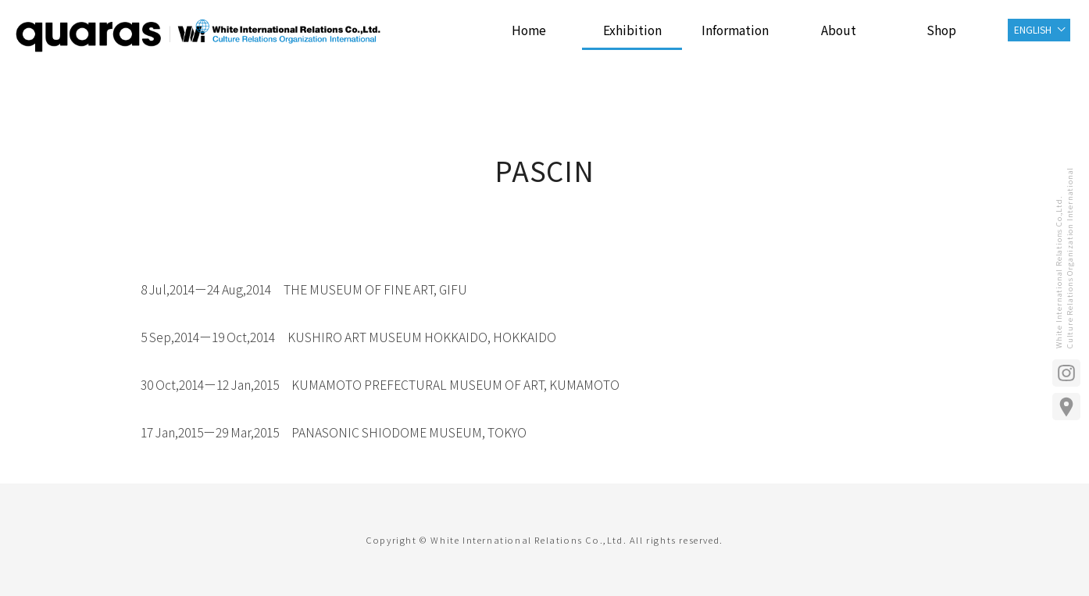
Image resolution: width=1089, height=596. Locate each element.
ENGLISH (1033, 29)
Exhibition (632, 30)
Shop (941, 30)
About (838, 30)
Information (735, 30)
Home (529, 30)
